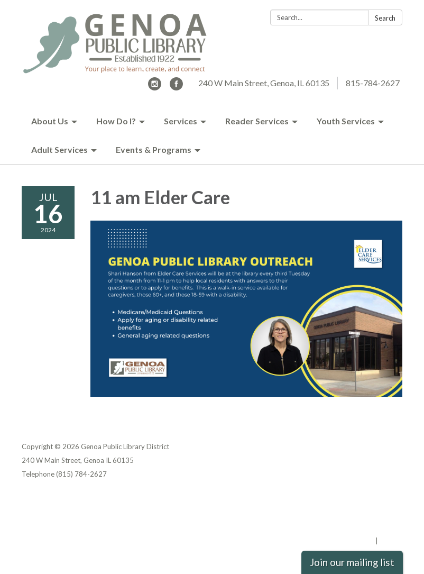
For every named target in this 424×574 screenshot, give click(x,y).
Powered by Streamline (335, 540)
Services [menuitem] (180, 121)
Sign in (391, 540)
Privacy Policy (379, 499)
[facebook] (176, 87)
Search (385, 18)
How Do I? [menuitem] (116, 121)
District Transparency (365, 513)
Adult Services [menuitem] (59, 149)
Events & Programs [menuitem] (153, 149)
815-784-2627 (373, 83)
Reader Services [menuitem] (257, 121)
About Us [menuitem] (49, 121)
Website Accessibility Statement (346, 527)
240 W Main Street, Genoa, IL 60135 (263, 83)
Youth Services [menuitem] (346, 121)
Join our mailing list (352, 562)
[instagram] (154, 87)
